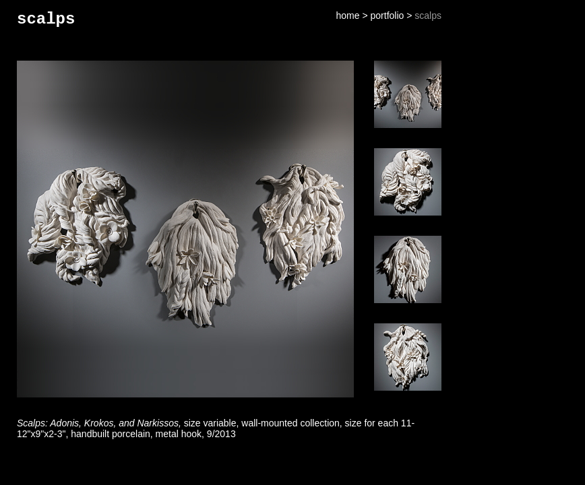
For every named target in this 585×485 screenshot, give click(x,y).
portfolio (387, 15)
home (348, 15)
